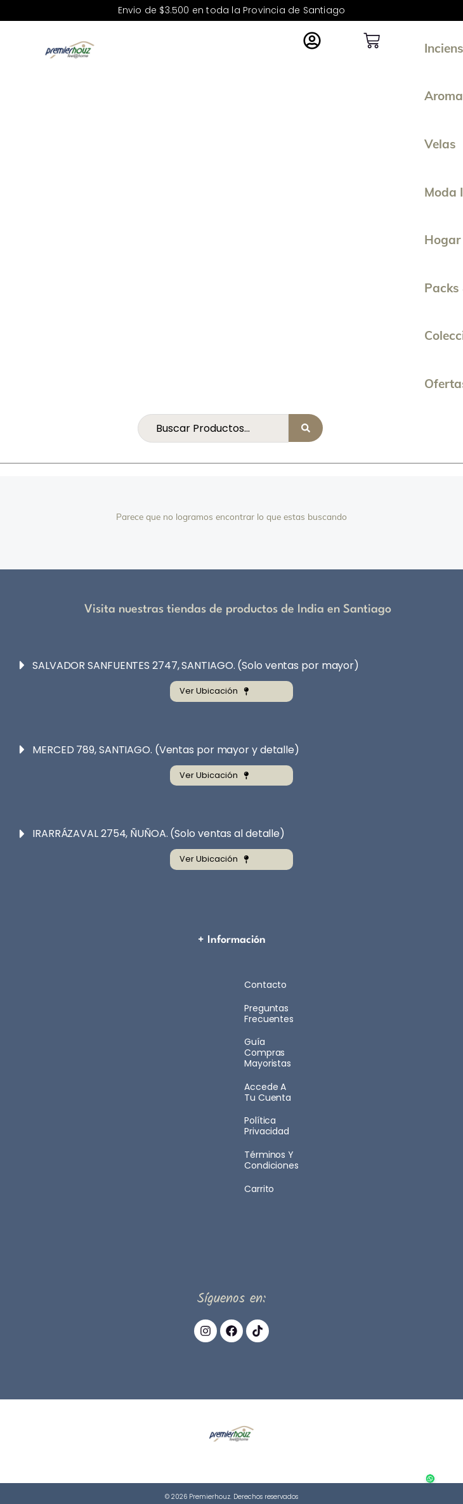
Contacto (265, 984)
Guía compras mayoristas (267, 1052)
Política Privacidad (266, 1126)
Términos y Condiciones (271, 1160)
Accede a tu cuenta (267, 1092)
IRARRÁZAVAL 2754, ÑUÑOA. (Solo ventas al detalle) (158, 833)
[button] (223, 666)
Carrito (259, 1189)
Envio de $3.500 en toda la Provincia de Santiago (232, 10)
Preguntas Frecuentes (269, 1013)
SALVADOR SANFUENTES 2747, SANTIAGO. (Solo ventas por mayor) (195, 665)
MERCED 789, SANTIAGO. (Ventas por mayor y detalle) (165, 749)
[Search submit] (306, 428)
